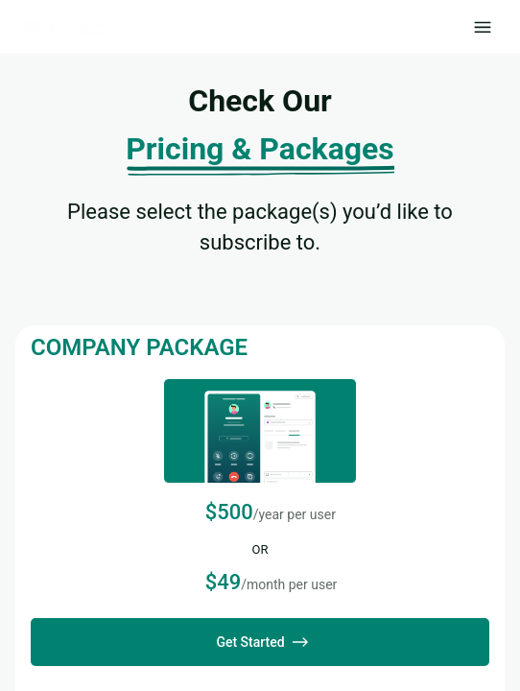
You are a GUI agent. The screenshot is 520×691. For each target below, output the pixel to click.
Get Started (260, 642)
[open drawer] (482, 26)
